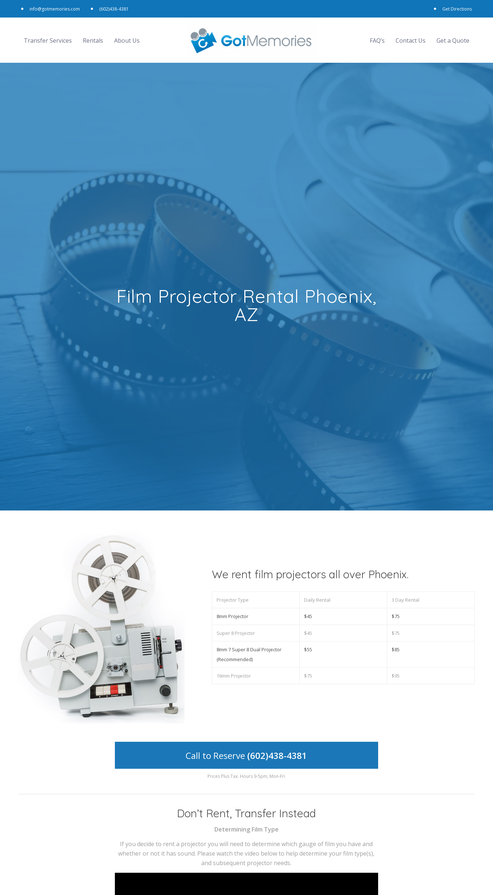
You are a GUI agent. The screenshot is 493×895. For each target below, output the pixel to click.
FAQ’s (377, 37)
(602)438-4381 (116, 7)
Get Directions (454, 7)
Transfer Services (48, 37)
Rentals (93, 37)
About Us (127, 37)
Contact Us (411, 37)
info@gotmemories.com (57, 7)
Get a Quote (452, 37)
